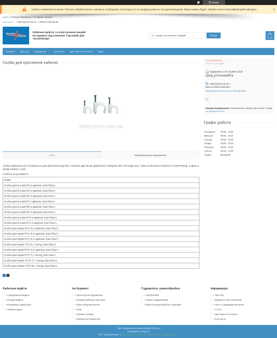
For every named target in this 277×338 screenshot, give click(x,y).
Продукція (40, 51)
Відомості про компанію (228, 299)
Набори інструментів (88, 318)
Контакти (59, 51)
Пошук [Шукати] (213, 35)
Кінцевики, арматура (19, 304)
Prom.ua (156, 328)
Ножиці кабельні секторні (90, 299)
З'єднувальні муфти (18, 295)
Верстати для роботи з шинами (163, 304)
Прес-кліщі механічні (88, 304)
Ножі (79, 309)
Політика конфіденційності (165, 334)
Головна (10, 51)
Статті (218, 309)
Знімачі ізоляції (84, 314)
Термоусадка (14, 309)
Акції (100, 51)
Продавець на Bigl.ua (138, 331)
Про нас (24, 51)
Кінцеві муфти (15, 299)
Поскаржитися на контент (135, 334)
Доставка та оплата (81, 51)
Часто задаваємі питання (229, 304)
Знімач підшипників (157, 299)
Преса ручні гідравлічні (89, 295)
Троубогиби (152, 295)
